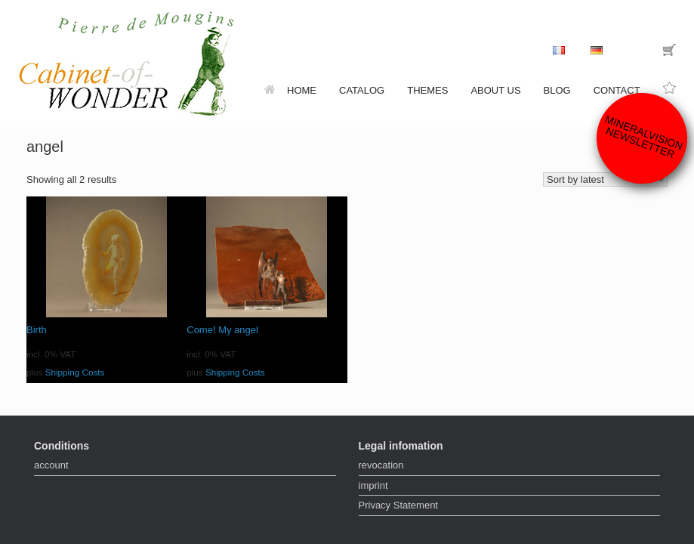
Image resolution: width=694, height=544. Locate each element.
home (290, 90)
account (51, 465)
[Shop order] (605, 179)
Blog (557, 90)
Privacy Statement (399, 505)
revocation (381, 465)
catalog (361, 90)
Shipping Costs (75, 372)
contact (617, 90)
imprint (373, 485)
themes (427, 90)
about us (495, 90)
